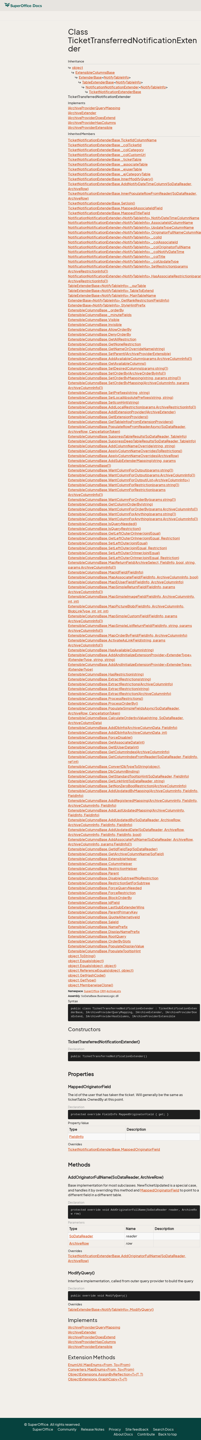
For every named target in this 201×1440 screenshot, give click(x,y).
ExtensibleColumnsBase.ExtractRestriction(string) (108, 689)
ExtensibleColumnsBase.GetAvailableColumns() (107, 363)
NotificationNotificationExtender (112, 87)
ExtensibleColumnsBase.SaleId (93, 922)
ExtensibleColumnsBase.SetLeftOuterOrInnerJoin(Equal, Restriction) (123, 558)
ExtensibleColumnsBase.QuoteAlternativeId (104, 917)
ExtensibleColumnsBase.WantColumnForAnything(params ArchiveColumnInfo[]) (133, 519)
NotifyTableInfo (116, 77)
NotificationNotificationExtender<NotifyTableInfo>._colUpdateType (123, 261)
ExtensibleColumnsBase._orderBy (96, 310)
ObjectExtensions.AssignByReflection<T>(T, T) (105, 1374)
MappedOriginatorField (159, 1190)
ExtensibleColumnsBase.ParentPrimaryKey (103, 912)
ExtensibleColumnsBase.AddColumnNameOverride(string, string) (121, 446)
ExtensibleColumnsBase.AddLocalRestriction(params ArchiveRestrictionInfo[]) (132, 407)
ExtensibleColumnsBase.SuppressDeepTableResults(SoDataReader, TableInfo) (132, 441)
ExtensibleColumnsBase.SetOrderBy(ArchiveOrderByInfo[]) (117, 373)
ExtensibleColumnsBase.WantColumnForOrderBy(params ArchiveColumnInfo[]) (133, 509)
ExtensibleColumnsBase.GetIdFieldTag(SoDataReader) (112, 849)
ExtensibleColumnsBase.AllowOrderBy (100, 329)
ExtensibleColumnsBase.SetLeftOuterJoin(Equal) (107, 543)
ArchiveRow (79, 1243)
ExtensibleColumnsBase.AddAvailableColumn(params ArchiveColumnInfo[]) (130, 358)
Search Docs (163, 1429)
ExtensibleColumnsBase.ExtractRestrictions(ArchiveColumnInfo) (120, 684)
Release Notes (92, 1429)
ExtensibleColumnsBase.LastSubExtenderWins (106, 907)
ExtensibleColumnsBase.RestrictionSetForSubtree (109, 883)
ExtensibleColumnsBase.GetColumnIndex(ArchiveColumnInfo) (118, 752)
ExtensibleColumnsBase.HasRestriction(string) (106, 674)
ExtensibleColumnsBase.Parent (93, 873)
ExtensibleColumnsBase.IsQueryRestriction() (104, 529)
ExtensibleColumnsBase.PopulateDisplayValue (106, 946)
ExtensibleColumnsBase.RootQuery (97, 936)
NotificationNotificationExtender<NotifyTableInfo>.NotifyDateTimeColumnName (133, 218)
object (77, 67)
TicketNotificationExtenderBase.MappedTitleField (109, 213)
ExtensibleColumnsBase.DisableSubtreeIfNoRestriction (113, 878)
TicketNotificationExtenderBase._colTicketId (105, 145)
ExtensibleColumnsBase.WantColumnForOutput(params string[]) (120, 470)
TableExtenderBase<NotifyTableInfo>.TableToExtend (111, 290)
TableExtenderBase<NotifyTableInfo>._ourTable (107, 286)
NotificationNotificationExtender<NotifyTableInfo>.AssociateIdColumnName (130, 222)
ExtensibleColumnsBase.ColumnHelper (100, 864)
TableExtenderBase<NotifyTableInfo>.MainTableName (112, 295)
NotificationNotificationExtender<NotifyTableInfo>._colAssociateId (123, 242)
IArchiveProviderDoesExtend (91, 118)
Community (67, 1429)
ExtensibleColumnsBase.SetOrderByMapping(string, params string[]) (124, 378)
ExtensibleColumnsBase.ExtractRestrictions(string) (109, 679)
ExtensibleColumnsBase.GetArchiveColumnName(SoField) (116, 854)
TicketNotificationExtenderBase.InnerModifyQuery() (110, 179)
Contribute (146, 1434)
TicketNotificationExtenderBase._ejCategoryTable (109, 174)
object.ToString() (81, 956)
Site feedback (137, 1429)
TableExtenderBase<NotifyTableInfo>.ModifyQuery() (111, 1309)
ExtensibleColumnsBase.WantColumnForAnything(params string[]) (122, 514)
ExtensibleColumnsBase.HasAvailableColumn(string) (111, 650)
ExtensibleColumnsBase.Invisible (95, 324)
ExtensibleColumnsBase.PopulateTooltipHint (104, 951)
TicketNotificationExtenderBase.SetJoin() (101, 203)
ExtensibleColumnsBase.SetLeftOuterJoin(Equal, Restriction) (117, 548)
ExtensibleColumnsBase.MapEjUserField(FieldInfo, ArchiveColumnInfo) (125, 582)
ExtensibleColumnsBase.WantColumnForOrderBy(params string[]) (122, 499)
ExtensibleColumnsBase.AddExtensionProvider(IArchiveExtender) (122, 412)
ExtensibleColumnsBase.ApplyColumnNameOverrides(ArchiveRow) (123, 456)
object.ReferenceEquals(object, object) (100, 970)
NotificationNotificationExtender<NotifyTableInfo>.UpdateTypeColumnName (131, 227)
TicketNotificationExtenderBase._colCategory (106, 150)
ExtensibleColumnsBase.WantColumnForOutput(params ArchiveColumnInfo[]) (131, 475)
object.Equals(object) (86, 961)
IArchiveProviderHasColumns (92, 123)
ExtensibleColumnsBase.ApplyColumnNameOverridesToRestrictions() (125, 451)
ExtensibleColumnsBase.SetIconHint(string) (103, 402)
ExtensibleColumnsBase (95, 72)
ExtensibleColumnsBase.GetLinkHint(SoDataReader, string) (116, 781)
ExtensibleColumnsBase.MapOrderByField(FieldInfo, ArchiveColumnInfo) (127, 635)
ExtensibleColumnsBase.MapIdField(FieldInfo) (105, 572)
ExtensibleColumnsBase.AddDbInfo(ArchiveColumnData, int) (117, 732)
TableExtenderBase (98, 82)
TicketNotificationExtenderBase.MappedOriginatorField (114, 1149)
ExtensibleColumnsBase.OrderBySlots (99, 941)
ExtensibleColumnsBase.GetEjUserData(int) (103, 747)
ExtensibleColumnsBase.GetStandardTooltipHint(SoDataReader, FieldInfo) (128, 776)
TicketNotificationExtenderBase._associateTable (108, 164)
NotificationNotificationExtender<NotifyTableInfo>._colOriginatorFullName (129, 247)
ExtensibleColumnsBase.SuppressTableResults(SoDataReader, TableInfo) (127, 436)
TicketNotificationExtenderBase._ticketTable (105, 159)
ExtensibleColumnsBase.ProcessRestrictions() (105, 698)
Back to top (167, 1434)
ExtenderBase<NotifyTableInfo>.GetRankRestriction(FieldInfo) (118, 300)
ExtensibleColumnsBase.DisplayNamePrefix (104, 932)
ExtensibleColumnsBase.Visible (93, 320)
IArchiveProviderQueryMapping (94, 108)
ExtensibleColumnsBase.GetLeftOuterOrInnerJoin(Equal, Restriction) (124, 538)
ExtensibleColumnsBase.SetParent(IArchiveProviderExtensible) (119, 354)
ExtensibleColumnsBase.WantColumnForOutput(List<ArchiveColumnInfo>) (129, 480)
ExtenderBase (90, 77)
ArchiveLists (113, 991)
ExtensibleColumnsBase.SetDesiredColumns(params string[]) (118, 368)
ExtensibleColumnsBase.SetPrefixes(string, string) (109, 393)
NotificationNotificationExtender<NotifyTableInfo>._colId (115, 237)
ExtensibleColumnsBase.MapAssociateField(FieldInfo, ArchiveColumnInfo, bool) (133, 577)
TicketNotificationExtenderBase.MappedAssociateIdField (115, 208)
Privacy (115, 1429)
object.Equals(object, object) (92, 966)
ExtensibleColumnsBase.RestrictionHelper (102, 868)
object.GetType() (82, 980)
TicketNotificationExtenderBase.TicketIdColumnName (112, 140)
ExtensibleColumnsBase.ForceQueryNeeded (105, 888)
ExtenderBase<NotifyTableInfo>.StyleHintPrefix (106, 305)
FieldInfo (76, 1137)
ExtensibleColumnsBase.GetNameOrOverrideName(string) (116, 349)
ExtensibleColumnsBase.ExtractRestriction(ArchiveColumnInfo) (119, 694)
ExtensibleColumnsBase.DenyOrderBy (99, 334)
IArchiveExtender (82, 113)
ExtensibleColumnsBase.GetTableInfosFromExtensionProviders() (120, 422)
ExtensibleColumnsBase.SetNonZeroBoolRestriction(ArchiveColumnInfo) (127, 786)
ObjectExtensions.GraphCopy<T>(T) (97, 1379)
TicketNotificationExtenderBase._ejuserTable (105, 169)
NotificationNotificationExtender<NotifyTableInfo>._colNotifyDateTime (126, 252)
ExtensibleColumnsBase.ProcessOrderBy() (103, 703)
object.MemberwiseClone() (90, 985)
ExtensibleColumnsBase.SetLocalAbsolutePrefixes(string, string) (120, 397)
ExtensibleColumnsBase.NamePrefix (97, 927)
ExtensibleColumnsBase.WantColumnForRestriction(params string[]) (123, 485)
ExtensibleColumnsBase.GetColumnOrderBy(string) (110, 504)
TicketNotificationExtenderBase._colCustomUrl (107, 155)
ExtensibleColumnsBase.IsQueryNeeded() (102, 524)
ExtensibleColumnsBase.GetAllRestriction (102, 339)
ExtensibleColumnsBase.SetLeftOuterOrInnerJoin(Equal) (114, 553)
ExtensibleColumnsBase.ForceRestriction (102, 893)
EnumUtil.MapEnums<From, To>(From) (99, 1365)
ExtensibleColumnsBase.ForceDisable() (100, 737)
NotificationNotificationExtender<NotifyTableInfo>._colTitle (116, 256)
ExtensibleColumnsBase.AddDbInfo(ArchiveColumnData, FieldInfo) (122, 728)
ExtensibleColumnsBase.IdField (94, 902)
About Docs (123, 1434)
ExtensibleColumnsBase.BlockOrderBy (100, 898)
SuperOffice (91, 991)
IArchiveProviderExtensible (90, 127)
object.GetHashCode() (86, 975)
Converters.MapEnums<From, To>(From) (101, 1369)
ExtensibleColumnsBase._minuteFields (100, 315)
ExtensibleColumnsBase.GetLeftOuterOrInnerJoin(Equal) (114, 533)
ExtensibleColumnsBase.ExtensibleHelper (102, 859)
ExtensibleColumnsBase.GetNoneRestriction (104, 344)
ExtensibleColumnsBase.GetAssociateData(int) (106, 742)
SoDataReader (81, 1236)
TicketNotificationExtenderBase (115, 92)
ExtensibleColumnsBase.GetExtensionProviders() (108, 417)
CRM (103, 991)
